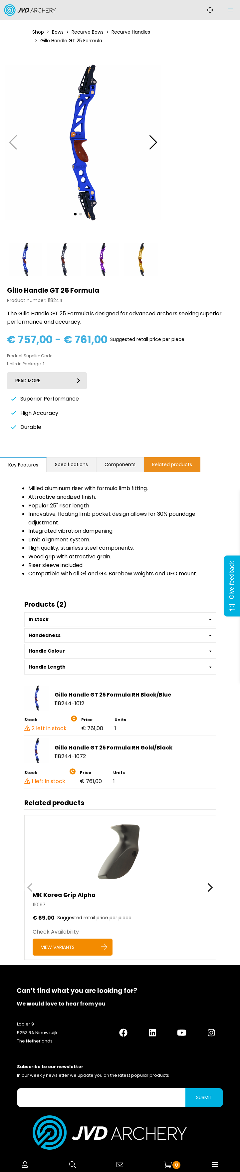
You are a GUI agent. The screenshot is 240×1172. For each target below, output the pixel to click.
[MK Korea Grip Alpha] (120, 887)
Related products (172, 464)
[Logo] (28, 10)
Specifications (71, 464)
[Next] (209, 887)
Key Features (23, 464)
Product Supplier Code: (30, 356)
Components (120, 464)
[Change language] (210, 10)
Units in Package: (24, 364)
